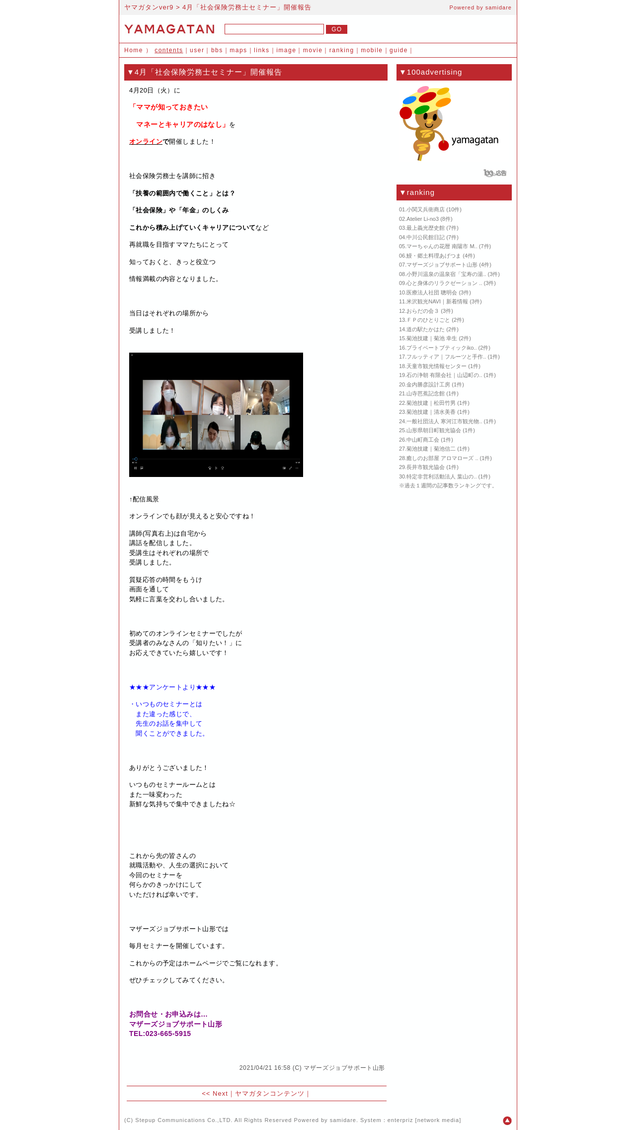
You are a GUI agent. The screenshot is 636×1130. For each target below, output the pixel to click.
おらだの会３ (422, 311)
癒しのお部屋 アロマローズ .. (442, 458)
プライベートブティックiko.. (441, 348)
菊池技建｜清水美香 (431, 412)
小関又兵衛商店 (425, 209)
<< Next (215, 1093)
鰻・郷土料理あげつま (433, 256)
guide (399, 50)
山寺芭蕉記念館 (425, 393)
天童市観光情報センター (436, 366)
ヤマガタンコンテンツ (270, 1093)
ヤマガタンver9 (148, 7)
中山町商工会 (422, 440)
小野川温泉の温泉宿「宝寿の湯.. (446, 274)
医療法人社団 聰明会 (431, 292)
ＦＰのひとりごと (428, 320)
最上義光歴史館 (425, 228)
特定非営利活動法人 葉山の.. (441, 476)
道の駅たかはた (425, 329)
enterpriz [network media (423, 1120)
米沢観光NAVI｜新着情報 (437, 301)
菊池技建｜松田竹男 (431, 403)
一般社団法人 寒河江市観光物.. (444, 421)
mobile (372, 50)
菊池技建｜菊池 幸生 (431, 338)
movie (313, 50)
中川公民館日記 (425, 237)
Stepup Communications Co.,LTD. (184, 1120)
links (262, 50)
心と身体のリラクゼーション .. (444, 283)
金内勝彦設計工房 (428, 384)
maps (238, 50)
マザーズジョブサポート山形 (344, 1067)
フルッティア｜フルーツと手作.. (446, 357)
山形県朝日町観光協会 (433, 430)
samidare (498, 7)
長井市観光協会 (425, 467)
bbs (217, 50)
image (286, 50)
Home (133, 50)
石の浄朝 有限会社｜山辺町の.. (444, 375)
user (197, 50)
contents (169, 50)
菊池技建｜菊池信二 (431, 449)
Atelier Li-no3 (422, 219)
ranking (341, 50)
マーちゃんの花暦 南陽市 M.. (441, 246)
